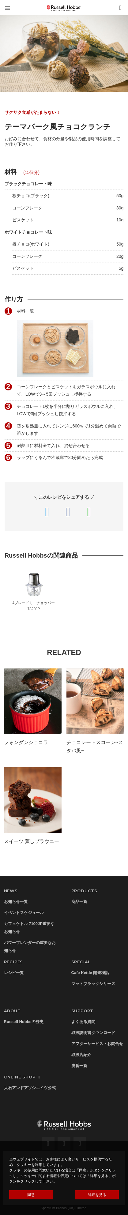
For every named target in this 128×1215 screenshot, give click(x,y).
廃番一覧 (79, 1065)
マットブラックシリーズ (93, 983)
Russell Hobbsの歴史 (23, 1021)
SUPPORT (82, 1010)
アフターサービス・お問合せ (97, 1043)
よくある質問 (83, 1021)
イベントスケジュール (24, 912)
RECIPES (13, 961)
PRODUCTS (84, 890)
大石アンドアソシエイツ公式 (30, 1087)
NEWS (11, 890)
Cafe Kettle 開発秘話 (90, 972)
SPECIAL (81, 961)
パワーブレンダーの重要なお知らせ (30, 946)
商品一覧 (79, 901)
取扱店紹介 (81, 1054)
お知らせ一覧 (16, 901)
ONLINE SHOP (23, 1076)
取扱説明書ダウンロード (93, 1032)
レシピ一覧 (14, 972)
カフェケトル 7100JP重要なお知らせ (29, 927)
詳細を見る (97, 1195)
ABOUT (12, 1010)
